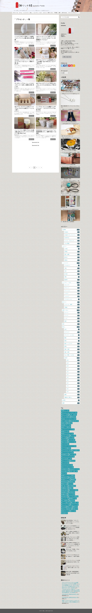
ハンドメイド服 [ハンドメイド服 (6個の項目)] (74, 490)
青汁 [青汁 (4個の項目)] (75, 506)
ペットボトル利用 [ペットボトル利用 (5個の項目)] (73, 496)
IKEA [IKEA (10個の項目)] (73, 460)
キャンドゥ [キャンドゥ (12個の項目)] (72, 441)
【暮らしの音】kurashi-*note (47, 610)
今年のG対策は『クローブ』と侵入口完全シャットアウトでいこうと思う (72, 522)
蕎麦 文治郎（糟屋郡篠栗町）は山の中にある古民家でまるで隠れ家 (72, 573)
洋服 (71, 277)
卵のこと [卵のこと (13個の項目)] (71, 437)
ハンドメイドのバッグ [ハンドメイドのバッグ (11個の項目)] (67, 452)
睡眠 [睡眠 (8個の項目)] (73, 479)
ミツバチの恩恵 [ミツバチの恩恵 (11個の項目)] (66, 448)
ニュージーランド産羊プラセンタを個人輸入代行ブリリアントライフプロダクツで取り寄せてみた (24, 132)
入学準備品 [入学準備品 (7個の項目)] (72, 485)
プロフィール (15, 12)
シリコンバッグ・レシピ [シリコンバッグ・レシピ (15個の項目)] (68, 429)
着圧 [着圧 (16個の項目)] (64, 423)
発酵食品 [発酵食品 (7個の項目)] (64, 488)
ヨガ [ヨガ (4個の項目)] (64, 506)
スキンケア (71, 285)
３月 (73, 374)
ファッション (71, 290)
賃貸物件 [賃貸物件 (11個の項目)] (65, 454)
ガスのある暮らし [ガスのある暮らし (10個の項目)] (66, 458)
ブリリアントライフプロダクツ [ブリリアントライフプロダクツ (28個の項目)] (69, 412)
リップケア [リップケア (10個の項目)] (65, 462)
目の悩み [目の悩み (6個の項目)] (72, 492)
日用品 (71, 251)
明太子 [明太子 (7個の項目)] (64, 483)
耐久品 (71, 257)
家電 (71, 346)
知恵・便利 (71, 352)
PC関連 (55, 12)
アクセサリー (71, 265)
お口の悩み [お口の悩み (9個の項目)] (65, 471)
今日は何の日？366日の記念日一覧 (70, 594)
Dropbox (71, 232)
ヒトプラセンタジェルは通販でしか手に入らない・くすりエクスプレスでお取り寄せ (46, 108)
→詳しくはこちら (67, 56)
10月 (73, 360)
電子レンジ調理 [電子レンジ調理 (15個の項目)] (66, 427)
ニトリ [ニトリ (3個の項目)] (73, 511)
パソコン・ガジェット (71, 240)
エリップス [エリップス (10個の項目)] (65, 460)
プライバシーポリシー (72, 12)
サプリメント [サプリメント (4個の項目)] (74, 504)
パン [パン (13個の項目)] (64, 437)
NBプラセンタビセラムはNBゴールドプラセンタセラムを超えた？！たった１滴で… (24, 108)
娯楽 (71, 341)
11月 (73, 363)
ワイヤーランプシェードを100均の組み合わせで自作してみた (73, 562)
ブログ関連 (71, 243)
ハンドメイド (26, 12)
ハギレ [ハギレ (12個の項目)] (64, 439)
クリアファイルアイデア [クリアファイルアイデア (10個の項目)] (68, 456)
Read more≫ (31, 45)
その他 (71, 249)
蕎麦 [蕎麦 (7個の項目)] (71, 488)
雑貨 (71, 394)
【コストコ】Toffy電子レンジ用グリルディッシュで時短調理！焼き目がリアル (72, 527)
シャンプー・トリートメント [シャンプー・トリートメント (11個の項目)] (69, 446)
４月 (73, 377)
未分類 (70, 400)
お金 (71, 329)
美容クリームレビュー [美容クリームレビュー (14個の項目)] (67, 433)
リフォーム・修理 (71, 304)
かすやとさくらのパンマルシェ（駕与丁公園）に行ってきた (72, 567)
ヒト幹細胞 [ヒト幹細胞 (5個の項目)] (65, 500)
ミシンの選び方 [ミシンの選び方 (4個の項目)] (66, 502)
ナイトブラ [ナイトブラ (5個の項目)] (72, 494)
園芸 (71, 338)
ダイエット (71, 288)
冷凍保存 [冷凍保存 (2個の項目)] (64, 513)
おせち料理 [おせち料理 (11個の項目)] (76, 450)
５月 (73, 380)
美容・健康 (71, 254)
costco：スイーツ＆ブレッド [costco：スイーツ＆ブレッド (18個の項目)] (69, 418)
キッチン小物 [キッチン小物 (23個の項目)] (66, 416)
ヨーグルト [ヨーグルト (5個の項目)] (65, 498)
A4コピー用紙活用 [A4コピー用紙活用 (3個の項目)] (66, 508)
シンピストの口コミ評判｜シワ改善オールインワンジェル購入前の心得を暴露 (24, 38)
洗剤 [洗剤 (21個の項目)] (74, 416)
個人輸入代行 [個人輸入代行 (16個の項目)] (74, 421)
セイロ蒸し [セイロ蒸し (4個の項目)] (75, 502)
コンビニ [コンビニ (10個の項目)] (73, 454)
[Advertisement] (35, 155)
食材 (71, 321)
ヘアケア (71, 293)
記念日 (71, 358)
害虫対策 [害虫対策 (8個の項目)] (72, 477)
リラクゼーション (71, 299)
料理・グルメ (50, 12)
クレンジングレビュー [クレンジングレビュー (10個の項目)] (67, 467)
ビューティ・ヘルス (38, 12)
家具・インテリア (71, 343)
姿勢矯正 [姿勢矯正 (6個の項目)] (64, 492)
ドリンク (71, 315)
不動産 (71, 307)
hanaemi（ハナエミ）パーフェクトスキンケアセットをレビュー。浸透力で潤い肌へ (24, 61)
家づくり (70, 302)
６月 (73, 383)
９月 (73, 391)
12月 (73, 366)
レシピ (71, 318)
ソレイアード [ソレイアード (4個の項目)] (65, 504)
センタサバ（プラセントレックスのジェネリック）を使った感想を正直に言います (24, 85)
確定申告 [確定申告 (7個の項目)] (72, 481)
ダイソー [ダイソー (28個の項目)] (65, 414)
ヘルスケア (71, 296)
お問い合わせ (64, 12)
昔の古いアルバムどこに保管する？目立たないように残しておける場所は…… (72, 539)
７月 (73, 386)
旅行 (70, 324)
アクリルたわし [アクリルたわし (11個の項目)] (66, 450)
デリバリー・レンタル (71, 335)
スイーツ (71, 312)
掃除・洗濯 (71, 349)
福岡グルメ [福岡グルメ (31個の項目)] (65, 410)
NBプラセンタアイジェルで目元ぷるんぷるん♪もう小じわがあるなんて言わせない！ (46, 85)
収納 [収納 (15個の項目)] (70, 423)
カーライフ (71, 332)
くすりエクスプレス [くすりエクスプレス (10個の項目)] (67, 464)
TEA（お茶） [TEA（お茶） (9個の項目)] (74, 471)
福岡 (59, 12)
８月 (73, 389)
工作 (71, 271)
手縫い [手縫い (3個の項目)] (75, 508)
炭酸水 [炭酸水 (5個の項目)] (64, 494)
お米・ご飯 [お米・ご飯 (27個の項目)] (73, 414)
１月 (73, 369)
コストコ (45, 12)
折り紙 (71, 274)
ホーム (20, 12)
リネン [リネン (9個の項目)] (64, 473)
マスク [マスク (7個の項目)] (71, 483)
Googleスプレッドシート (71, 235)
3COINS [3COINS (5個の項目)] (64, 496)
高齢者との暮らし (71, 397)
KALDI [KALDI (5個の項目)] (72, 500)
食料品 (71, 260)
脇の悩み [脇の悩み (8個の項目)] (64, 477)
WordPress (71, 238)
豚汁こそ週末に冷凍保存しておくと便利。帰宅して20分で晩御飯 (72, 533)
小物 (71, 268)
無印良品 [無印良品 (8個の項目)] (64, 481)
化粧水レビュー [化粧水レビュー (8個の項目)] (66, 479)
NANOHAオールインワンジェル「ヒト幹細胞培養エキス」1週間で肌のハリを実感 (46, 132)
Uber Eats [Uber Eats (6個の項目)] (65, 490)
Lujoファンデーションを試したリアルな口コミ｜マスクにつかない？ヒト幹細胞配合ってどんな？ (46, 38)
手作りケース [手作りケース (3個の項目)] (65, 511)
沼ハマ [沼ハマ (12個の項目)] (64, 441)
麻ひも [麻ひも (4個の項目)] (70, 506)
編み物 (71, 279)
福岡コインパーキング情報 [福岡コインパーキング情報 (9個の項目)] (68, 475)
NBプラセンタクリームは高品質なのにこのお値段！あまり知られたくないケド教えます (46, 61)
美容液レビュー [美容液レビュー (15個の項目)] (66, 425)
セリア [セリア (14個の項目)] (73, 435)
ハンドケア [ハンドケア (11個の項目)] (65, 444)
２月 (73, 371)
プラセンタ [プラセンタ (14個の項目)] (65, 435)
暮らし (31, 12)
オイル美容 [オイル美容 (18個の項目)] (65, 421)
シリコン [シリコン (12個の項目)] (72, 439)
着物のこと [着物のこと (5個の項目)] (73, 498)
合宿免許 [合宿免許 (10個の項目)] (65, 469)
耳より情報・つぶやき (71, 355)
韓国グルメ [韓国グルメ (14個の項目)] (65, 431)
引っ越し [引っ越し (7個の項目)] (64, 485)
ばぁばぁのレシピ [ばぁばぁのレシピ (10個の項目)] (74, 469)
